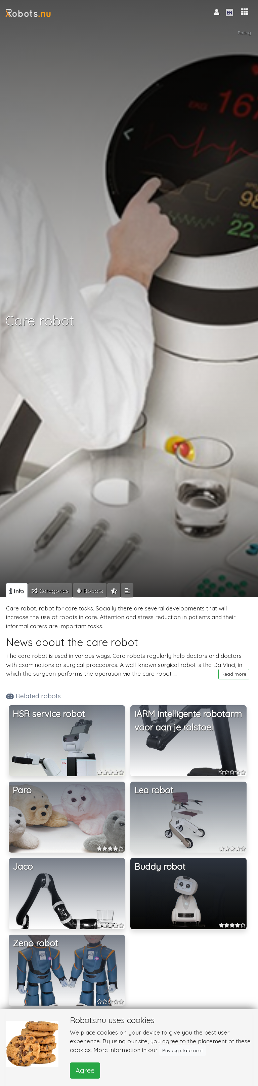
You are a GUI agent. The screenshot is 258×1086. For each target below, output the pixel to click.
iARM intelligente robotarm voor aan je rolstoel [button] (188, 720)
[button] (244, 12)
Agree (85, 1070)
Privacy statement (182, 1050)
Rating (244, 32)
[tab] (17, 590)
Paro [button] (22, 790)
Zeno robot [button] (35, 943)
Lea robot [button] (153, 790)
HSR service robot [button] (49, 713)
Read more (233, 674)
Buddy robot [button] (159, 866)
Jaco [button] (23, 866)
